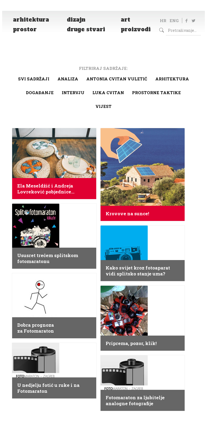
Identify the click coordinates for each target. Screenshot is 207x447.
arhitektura (172, 78)
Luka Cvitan (108, 92)
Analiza (67, 78)
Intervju (73, 92)
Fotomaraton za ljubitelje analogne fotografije (135, 401)
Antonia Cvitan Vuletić (116, 78)
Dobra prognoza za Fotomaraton (35, 328)
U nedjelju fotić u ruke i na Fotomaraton (48, 388)
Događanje (40, 92)
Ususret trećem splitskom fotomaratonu (47, 258)
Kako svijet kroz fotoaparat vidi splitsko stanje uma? (138, 271)
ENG (174, 20)
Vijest (103, 106)
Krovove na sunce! (127, 214)
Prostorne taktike (156, 92)
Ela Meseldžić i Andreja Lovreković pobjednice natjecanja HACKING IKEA (48, 189)
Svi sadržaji (33, 78)
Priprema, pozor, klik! (131, 343)
